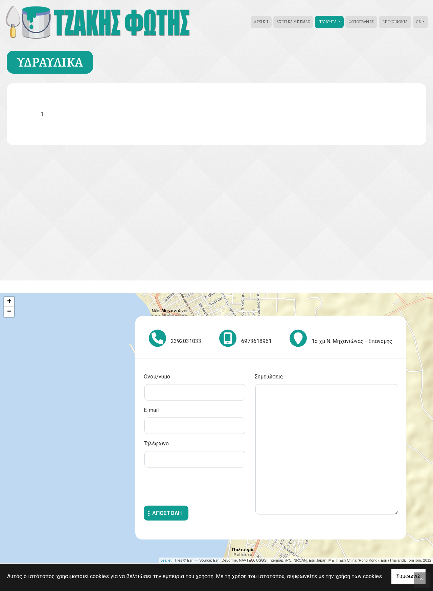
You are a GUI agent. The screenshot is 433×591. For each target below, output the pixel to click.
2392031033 (186, 341)
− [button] (9, 312)
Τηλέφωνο (156, 443)
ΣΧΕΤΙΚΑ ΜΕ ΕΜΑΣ (293, 21)
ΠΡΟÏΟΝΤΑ (327, 21)
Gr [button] (418, 21)
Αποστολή (167, 513)
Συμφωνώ (408, 576)
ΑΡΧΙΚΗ (261, 21)
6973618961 (256, 341)
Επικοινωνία (395, 21)
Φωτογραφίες (361, 21)
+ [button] (9, 302)
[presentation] (195, 487)
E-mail (151, 410)
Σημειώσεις (269, 376)
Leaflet (166, 560)
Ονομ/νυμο (157, 376)
